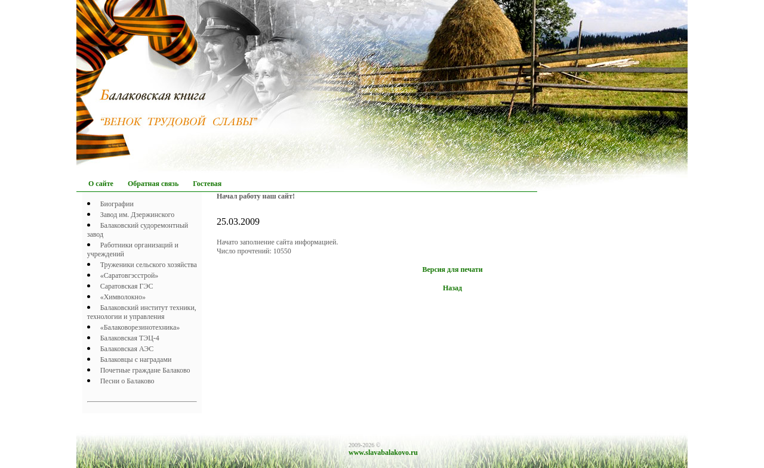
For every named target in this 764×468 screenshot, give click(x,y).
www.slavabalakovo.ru (383, 452)
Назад (452, 288)
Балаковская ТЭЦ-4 (129, 338)
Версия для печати (452, 269)
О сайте (100, 183)
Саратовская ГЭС (126, 286)
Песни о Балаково (127, 381)
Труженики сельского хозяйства (148, 265)
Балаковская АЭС (127, 349)
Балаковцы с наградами (136, 359)
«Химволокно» (123, 297)
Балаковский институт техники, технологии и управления (141, 312)
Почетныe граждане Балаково (145, 370)
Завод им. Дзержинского (137, 214)
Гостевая (207, 183)
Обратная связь (153, 183)
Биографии (117, 204)
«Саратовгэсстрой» (129, 275)
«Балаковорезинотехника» (140, 327)
